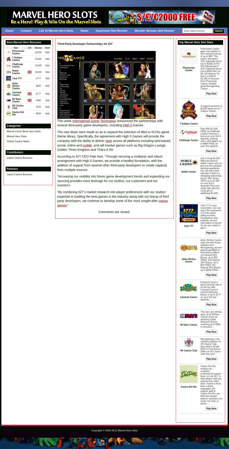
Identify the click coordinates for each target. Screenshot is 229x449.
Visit (47, 52)
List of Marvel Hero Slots (56, 30)
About (9, 30)
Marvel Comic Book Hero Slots (24, 131)
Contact (26, 30)
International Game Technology (94, 121)
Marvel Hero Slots (16, 136)
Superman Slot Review (111, 30)
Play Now (211, 93)
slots (108, 141)
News (84, 30)
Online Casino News (18, 141)
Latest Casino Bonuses (19, 157)
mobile (87, 145)
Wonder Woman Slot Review (154, 30)
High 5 (127, 125)
